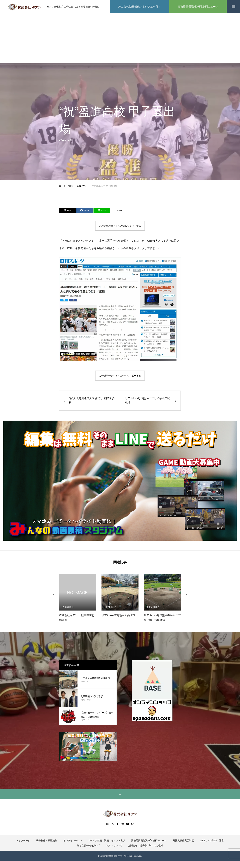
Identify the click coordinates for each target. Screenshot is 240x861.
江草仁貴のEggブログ (88, 845)
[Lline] (102, 210)
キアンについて (114, 845)
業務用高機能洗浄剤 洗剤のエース (149, 840)
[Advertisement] (120, 38)
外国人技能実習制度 (183, 840)
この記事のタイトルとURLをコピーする (120, 225)
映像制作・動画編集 (46, 840)
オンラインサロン (72, 840)
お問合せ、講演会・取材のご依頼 (145, 845)
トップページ (23, 840)
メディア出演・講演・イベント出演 (106, 840)
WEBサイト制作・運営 (212, 840)
